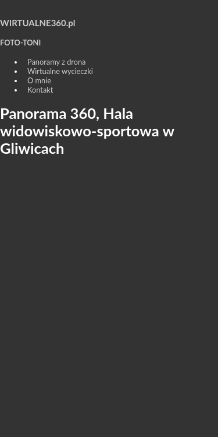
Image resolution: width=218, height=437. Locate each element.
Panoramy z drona (56, 61)
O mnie (39, 80)
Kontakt (40, 89)
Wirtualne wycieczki (60, 71)
